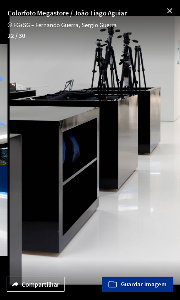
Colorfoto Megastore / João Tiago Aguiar (67, 13)
